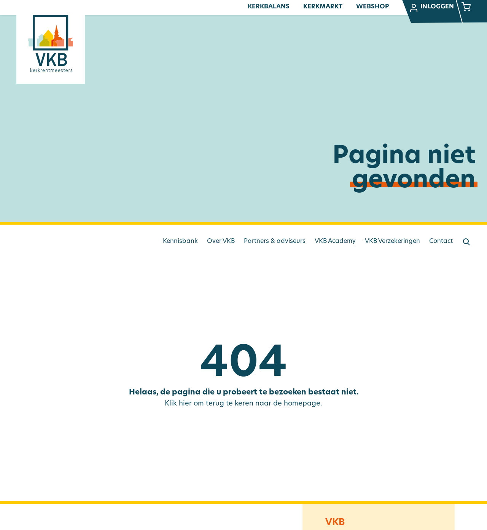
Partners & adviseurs (275, 241)
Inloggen (431, 8)
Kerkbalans (269, 7)
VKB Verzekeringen (392, 241)
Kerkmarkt (322, 7)
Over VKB (221, 241)
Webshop (372, 7)
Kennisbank (180, 241)
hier (185, 403)
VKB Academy (335, 241)
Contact (441, 241)
